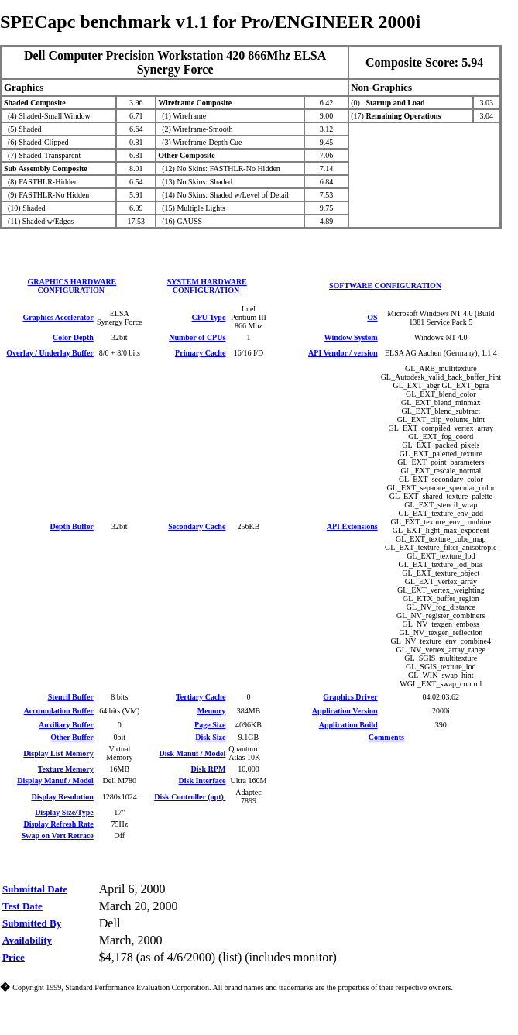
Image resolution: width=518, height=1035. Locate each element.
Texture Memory (66, 769)
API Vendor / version (343, 353)
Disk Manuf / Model (193, 753)
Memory (211, 711)
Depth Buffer (71, 526)
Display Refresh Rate (58, 824)
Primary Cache (200, 353)
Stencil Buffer (71, 697)
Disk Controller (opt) (189, 797)
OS (372, 317)
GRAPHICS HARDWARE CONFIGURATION (72, 285)
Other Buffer (72, 737)
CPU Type (209, 317)
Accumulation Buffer (59, 711)
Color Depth (73, 337)
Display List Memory (58, 753)
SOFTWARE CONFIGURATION (385, 285)
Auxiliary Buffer (66, 724)
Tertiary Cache (200, 697)
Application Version (345, 711)
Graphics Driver (350, 697)
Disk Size (210, 737)
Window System (351, 337)
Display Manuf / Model (55, 780)
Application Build (348, 724)
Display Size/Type (64, 812)
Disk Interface (202, 780)
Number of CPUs (197, 337)
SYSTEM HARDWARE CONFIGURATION (207, 285)
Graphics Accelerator (57, 317)
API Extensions (352, 526)
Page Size (209, 724)
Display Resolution (62, 797)
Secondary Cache (196, 526)
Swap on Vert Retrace (58, 835)
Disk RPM (208, 769)
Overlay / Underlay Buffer (49, 353)
